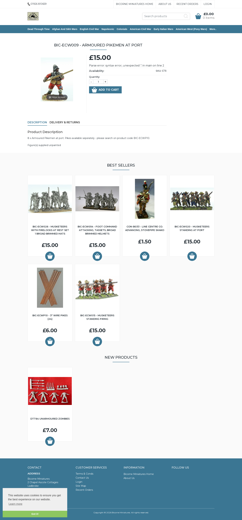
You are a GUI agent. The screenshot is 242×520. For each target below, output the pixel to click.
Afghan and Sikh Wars (64, 29)
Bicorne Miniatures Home (134, 4)
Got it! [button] (34, 514)
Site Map (81, 485)
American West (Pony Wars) (191, 29)
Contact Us (82, 477)
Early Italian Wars (163, 29)
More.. (213, 29)
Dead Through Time (39, 29)
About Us (164, 4)
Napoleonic (108, 29)
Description (37, 122)
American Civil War (140, 29)
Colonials (122, 29)
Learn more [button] (15, 504)
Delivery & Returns (65, 122)
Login (208, 4)
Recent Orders (187, 4)
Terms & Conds (84, 473)
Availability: (96, 71)
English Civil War (89, 29)
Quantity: (94, 76)
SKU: (158, 70)
